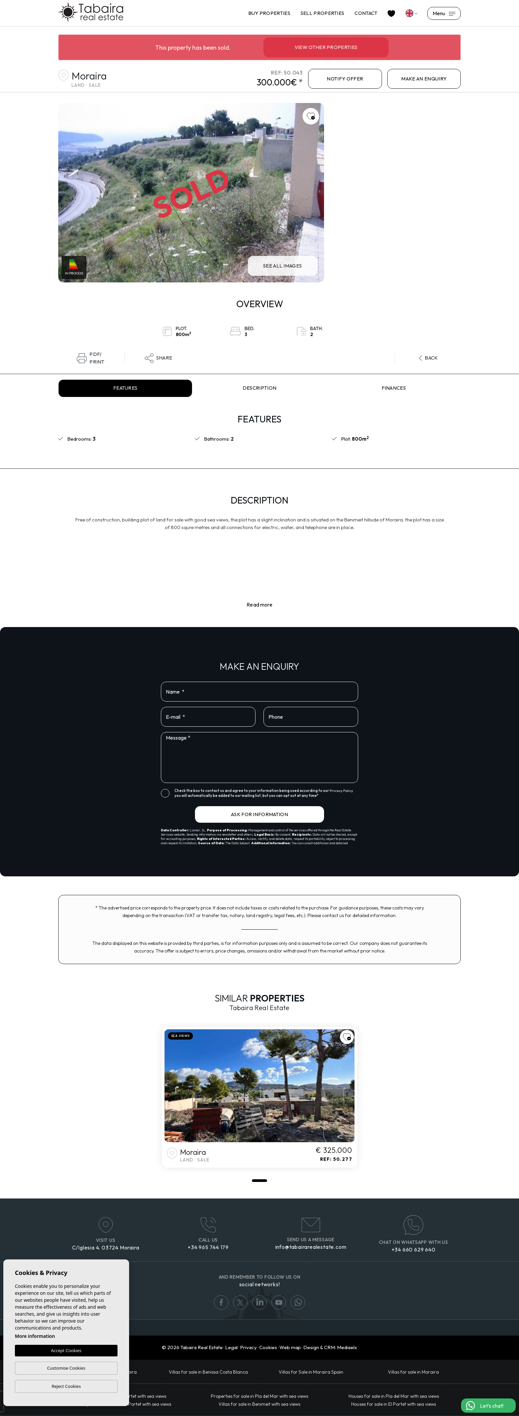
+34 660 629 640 (414, 1249)
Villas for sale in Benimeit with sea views (259, 1404)
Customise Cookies (66, 1368)
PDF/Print (91, 358)
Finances (394, 388)
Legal (231, 1347)
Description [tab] (260, 388)
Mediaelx (347, 1347)
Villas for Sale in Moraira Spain (311, 1372)
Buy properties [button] (269, 13)
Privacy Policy (341, 790)
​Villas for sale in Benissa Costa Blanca (208, 1372)
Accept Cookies (66, 1350)
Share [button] (158, 358)
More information (35, 1336)
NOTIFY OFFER (345, 78)
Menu (444, 13)
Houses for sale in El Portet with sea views (393, 1404)
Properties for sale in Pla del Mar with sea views (259, 1396)
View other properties (326, 47)
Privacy (248, 1347)
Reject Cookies (66, 1386)
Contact (365, 13)
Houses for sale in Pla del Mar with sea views (394, 1396)
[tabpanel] (259, 1097)
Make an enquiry (424, 78)
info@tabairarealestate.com (311, 1247)
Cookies (268, 1347)
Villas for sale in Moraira (413, 1372)
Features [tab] (125, 388)
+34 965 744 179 (208, 1247)
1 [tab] (259, 1180)
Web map (290, 1347)
